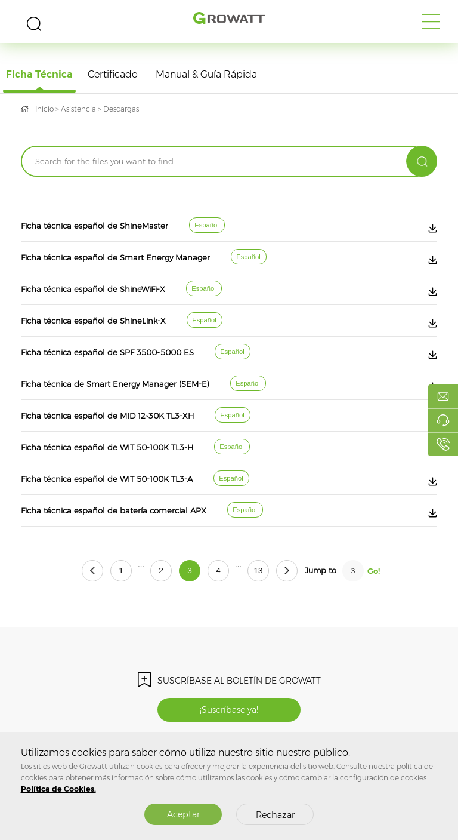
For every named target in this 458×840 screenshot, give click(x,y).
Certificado (113, 74)
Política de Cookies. (58, 788)
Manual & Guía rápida (206, 74)
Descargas (121, 108)
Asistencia (78, 108)
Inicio (44, 108)
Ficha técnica (39, 74)
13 (257, 570)
